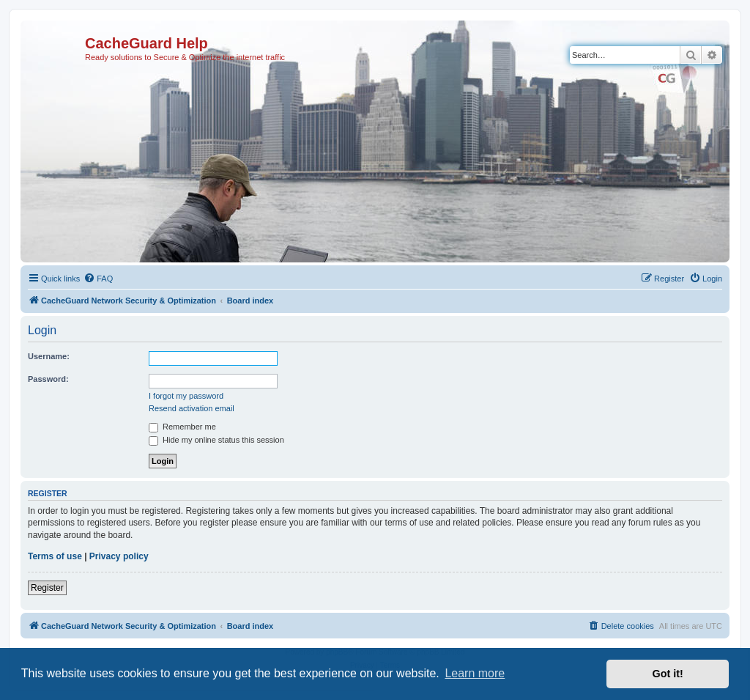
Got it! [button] (668, 673)
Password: (48, 379)
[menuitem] (98, 278)
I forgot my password (186, 395)
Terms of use (55, 556)
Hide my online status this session (216, 439)
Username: (49, 356)
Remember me (182, 426)
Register (47, 588)
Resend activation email (191, 408)
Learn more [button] (475, 673)
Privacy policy (119, 556)
